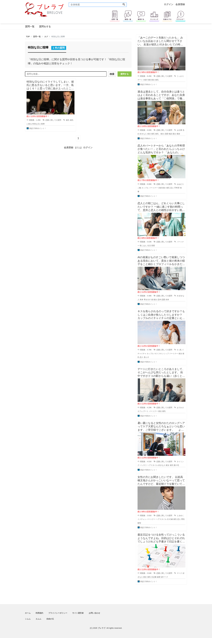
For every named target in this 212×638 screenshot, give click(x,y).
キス (156, 354)
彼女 (153, 80)
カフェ (140, 411)
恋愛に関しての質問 (53, 120)
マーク (179, 573)
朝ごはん (143, 246)
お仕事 (179, 130)
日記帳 (154, 577)
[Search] (124, 4)
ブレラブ (101, 628)
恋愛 (166, 134)
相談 (170, 134)
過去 (174, 134)
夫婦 (145, 80)
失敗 (149, 80)
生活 (149, 246)
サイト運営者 (78, 613)
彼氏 (67, 120)
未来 (167, 300)
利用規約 (39, 613)
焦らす (146, 357)
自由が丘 (50, 619)
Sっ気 (179, 350)
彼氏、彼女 (159, 134)
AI (177, 296)
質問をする (45, 26)
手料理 (176, 188)
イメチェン (142, 519)
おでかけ (180, 408)
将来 (141, 300)
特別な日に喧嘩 (38, 123)
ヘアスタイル (152, 465)
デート (140, 80)
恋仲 (159, 300)
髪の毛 (176, 465)
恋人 (172, 188)
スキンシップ (163, 354)
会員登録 (180, 4)
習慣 (153, 246)
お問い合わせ (94, 613)
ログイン (168, 4)
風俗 (178, 134)
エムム (38, 619)
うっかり (180, 76)
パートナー (153, 188)
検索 (111, 74)
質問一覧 (29, 26)
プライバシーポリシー (57, 613)
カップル (144, 188)
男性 (183, 519)
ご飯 (139, 188)
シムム (28, 619)
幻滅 (171, 519)
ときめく (180, 516)
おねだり (180, 184)
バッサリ (143, 465)
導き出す (147, 300)
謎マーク (164, 577)
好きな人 (143, 134)
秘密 (158, 577)
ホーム (28, 613)
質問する (124, 74)
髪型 (139, 523)
